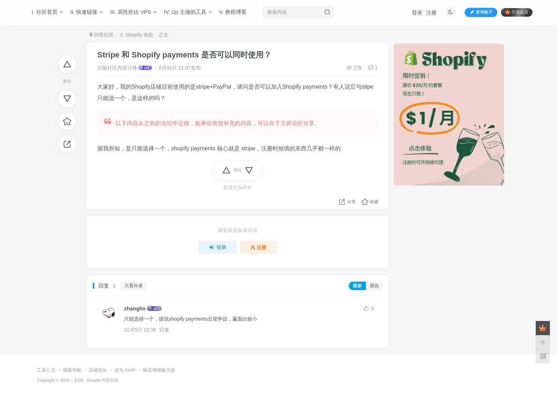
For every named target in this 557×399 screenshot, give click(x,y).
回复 (164, 330)
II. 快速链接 (86, 12)
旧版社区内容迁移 (117, 68)
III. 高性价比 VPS (133, 12)
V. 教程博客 (233, 12)
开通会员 (516, 12)
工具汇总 (46, 370)
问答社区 (102, 35)
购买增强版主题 (159, 370)
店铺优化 (97, 370)
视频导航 (72, 370)
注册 (431, 13)
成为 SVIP (124, 370)
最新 (357, 285)
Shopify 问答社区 (103, 380)
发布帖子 (481, 12)
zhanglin (135, 308)
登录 (417, 13)
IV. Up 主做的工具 (188, 12)
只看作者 (133, 285)
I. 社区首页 (47, 12)
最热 (374, 285)
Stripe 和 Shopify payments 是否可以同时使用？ (184, 54)
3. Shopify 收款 (136, 35)
